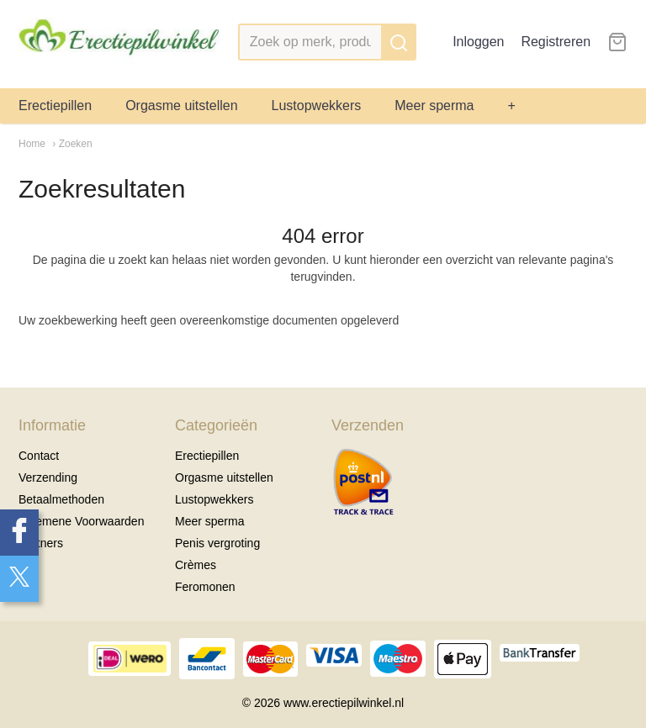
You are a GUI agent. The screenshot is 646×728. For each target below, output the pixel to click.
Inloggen (478, 41)
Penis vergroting (217, 543)
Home (32, 144)
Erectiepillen (55, 105)
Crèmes (195, 565)
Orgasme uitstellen (181, 105)
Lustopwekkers (317, 105)
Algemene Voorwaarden (81, 521)
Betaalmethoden (61, 499)
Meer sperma (434, 105)
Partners (41, 543)
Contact (39, 455)
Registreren (555, 41)
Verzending (48, 477)
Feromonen (205, 586)
